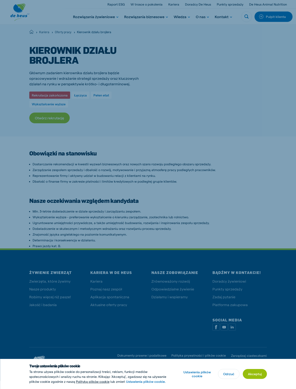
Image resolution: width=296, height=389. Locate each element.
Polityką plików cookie (93, 381)
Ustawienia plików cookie (197, 374)
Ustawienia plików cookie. (146, 381)
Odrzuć (228, 374)
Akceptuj (255, 374)
